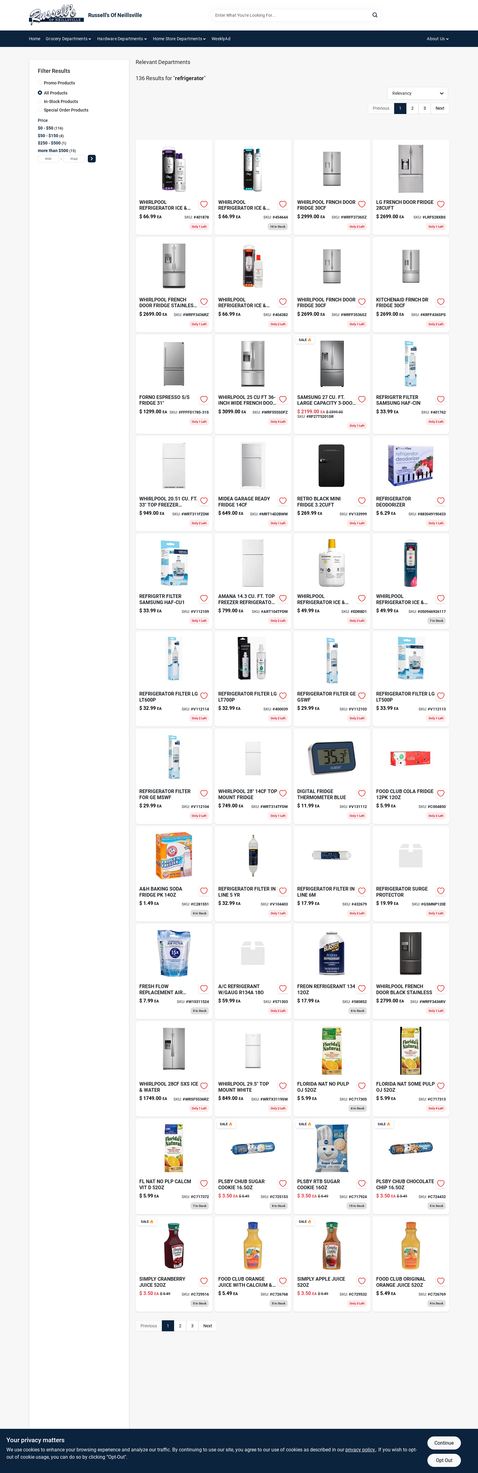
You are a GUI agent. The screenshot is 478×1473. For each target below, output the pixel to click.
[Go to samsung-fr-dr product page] (332, 384)
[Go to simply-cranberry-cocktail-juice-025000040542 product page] (174, 1264)
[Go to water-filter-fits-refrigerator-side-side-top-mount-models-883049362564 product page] (332, 581)
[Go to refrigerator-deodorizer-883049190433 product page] (411, 484)
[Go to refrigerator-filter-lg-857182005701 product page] (411, 679)
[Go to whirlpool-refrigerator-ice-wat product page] (174, 187)
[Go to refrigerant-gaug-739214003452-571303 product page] (253, 971)
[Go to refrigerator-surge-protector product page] (411, 874)
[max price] (74, 158)
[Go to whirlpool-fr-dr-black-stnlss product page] (411, 971)
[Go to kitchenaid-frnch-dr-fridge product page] (411, 285)
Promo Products (59, 82)
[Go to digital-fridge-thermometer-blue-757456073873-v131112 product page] (332, 776)
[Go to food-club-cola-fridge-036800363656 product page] (411, 776)
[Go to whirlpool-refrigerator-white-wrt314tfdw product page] (253, 776)
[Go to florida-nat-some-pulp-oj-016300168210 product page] (411, 1069)
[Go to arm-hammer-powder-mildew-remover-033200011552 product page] (174, 874)
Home (35, 38)
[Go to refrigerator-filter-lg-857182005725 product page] (253, 679)
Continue (444, 1443)
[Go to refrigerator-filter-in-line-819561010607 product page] (253, 874)
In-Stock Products (61, 101)
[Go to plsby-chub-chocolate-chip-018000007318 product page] (411, 1166)
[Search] (375, 15)
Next (440, 108)
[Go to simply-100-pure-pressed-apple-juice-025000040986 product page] (332, 1264)
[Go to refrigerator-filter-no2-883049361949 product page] (253, 285)
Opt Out (444, 1460)
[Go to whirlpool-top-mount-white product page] (253, 1069)
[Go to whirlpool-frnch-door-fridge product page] (332, 285)
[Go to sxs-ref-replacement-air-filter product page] (174, 971)
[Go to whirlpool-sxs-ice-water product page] (174, 1069)
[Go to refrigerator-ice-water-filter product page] (253, 187)
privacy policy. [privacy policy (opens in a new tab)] (360, 1450)
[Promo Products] (40, 82)
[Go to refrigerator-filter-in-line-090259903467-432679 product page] (332, 874)
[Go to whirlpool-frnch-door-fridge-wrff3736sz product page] (332, 187)
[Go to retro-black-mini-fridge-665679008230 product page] (332, 484)
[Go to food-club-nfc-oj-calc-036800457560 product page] (253, 1264)
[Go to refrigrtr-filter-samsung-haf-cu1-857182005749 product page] (174, 581)
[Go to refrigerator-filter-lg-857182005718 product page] (174, 679)
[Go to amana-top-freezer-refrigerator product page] (253, 581)
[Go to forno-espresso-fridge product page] (174, 384)
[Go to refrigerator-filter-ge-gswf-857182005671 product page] (332, 679)
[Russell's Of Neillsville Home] (56, 15)
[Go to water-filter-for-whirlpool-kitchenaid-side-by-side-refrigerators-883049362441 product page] (411, 581)
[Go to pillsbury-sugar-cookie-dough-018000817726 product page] (332, 1166)
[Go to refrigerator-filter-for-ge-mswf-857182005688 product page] (174, 776)
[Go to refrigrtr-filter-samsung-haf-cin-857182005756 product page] (411, 384)
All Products (55, 92)
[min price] (48, 158)
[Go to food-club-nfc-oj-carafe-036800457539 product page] (411, 1264)
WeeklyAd (221, 38)
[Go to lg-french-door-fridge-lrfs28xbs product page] (411, 187)
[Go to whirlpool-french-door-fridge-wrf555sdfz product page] (253, 384)
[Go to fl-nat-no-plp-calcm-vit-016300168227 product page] (174, 1166)
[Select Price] (92, 158)
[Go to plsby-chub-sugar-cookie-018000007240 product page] (253, 1166)
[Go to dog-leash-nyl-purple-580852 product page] (332, 971)
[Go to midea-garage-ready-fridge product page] (253, 484)
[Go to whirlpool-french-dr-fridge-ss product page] (174, 285)
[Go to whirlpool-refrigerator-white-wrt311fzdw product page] (174, 484)
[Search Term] (295, 15)
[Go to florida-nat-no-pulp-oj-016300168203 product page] (332, 1069)
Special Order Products (66, 110)
